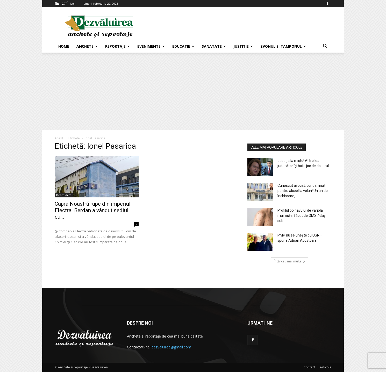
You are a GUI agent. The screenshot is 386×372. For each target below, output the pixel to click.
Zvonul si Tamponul (283, 46)
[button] (325, 46)
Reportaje (117, 46)
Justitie (243, 46)
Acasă (59, 138)
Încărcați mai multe (289, 261)
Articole (325, 367)
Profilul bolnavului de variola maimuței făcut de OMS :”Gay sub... (301, 215)
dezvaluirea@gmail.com (171, 347)
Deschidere (63, 195)
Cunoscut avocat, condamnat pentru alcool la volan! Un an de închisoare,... (302, 190)
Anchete (87, 46)
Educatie (183, 46)
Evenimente (151, 46)
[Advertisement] (193, 91)
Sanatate (214, 46)
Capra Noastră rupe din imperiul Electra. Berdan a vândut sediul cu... (93, 210)
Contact (309, 367)
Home (63, 46)
